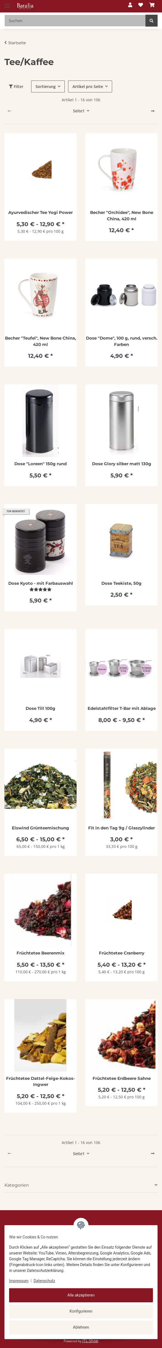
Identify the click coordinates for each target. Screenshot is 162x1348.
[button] (130, 5)
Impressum (18, 1281)
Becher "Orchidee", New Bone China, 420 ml (121, 215)
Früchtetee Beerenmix (40, 953)
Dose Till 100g (40, 708)
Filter (16, 86)
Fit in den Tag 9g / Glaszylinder (121, 827)
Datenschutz (44, 1281)
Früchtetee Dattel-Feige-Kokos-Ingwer (40, 1081)
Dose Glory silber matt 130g (121, 463)
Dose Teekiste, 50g (121, 583)
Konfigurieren (81, 1311)
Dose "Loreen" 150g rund (40, 463)
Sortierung (46, 86)
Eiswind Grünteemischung (40, 827)
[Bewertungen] (40, 589)
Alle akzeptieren (81, 1295)
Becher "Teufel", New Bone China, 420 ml (40, 341)
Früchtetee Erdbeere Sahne (122, 1078)
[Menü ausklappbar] (7, 3)
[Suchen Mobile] (75, 21)
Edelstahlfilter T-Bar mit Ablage (122, 708)
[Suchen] (151, 21)
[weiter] (153, 111)
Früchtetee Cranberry (121, 953)
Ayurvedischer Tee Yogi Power (40, 212)
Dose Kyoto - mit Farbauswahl (40, 583)
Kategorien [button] (16, 1185)
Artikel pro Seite (87, 86)
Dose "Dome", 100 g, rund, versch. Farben (121, 341)
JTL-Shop (90, 1340)
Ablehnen (81, 1327)
